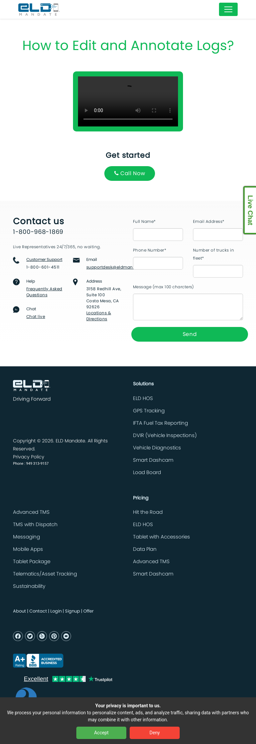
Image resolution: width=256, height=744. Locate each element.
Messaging (26, 536)
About (19, 611)
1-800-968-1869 (38, 232)
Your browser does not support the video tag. (128, 101)
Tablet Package (31, 561)
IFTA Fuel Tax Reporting (160, 423)
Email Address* (209, 222)
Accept (101, 732)
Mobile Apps (28, 549)
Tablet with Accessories (161, 536)
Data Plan (145, 549)
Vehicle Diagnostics (157, 447)
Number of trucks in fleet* (213, 254)
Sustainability (29, 586)
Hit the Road (148, 512)
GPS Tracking (149, 410)
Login (56, 611)
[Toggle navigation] (228, 9)
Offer (88, 611)
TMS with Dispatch (35, 524)
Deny (155, 732)
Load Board (147, 472)
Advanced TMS (31, 512)
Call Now (129, 173)
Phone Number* (149, 250)
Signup (72, 611)
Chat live (35, 317)
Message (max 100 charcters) (163, 287)
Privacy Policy (28, 457)
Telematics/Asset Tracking (45, 574)
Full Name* (144, 222)
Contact (38, 611)
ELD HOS (143, 398)
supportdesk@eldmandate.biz (117, 267)
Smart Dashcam (153, 460)
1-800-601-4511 (43, 267)
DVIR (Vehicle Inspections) (165, 435)
